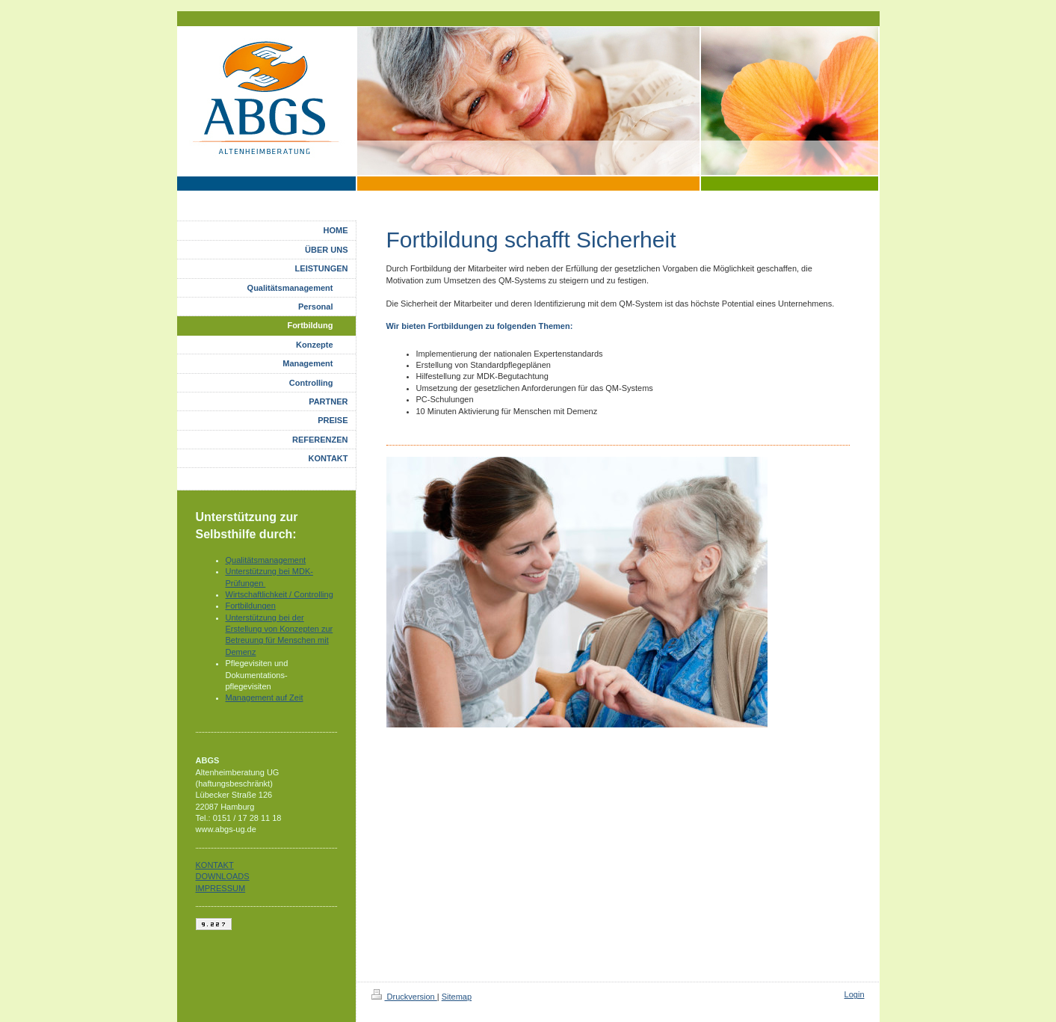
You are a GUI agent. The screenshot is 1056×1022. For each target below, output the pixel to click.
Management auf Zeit (264, 697)
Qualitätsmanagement (266, 559)
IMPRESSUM (221, 888)
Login (855, 994)
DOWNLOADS (223, 876)
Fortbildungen (251, 605)
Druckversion (404, 996)
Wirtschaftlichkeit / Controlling (279, 594)
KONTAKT (215, 865)
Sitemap (457, 996)
